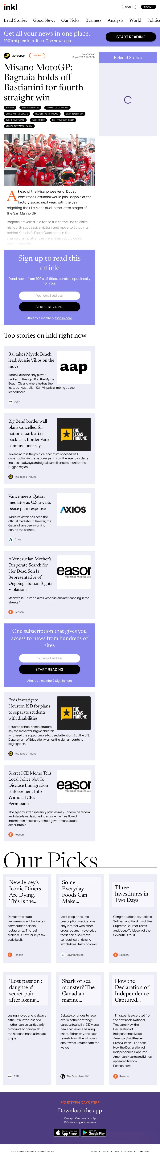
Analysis (115, 20)
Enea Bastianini (30, 108)
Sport (37, 55)
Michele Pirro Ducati (46, 114)
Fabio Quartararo (15, 120)
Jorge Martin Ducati (17, 114)
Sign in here (63, 318)
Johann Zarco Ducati (57, 108)
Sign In (129, 6)
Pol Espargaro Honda (63, 120)
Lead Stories (15, 20)
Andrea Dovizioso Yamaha (19, 126)
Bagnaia (10, 108)
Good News (44, 20)
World (135, 20)
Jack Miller (38, 120)
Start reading (131, 36)
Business (93, 20)
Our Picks (70, 20)
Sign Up (148, 6)
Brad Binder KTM (74, 114)
